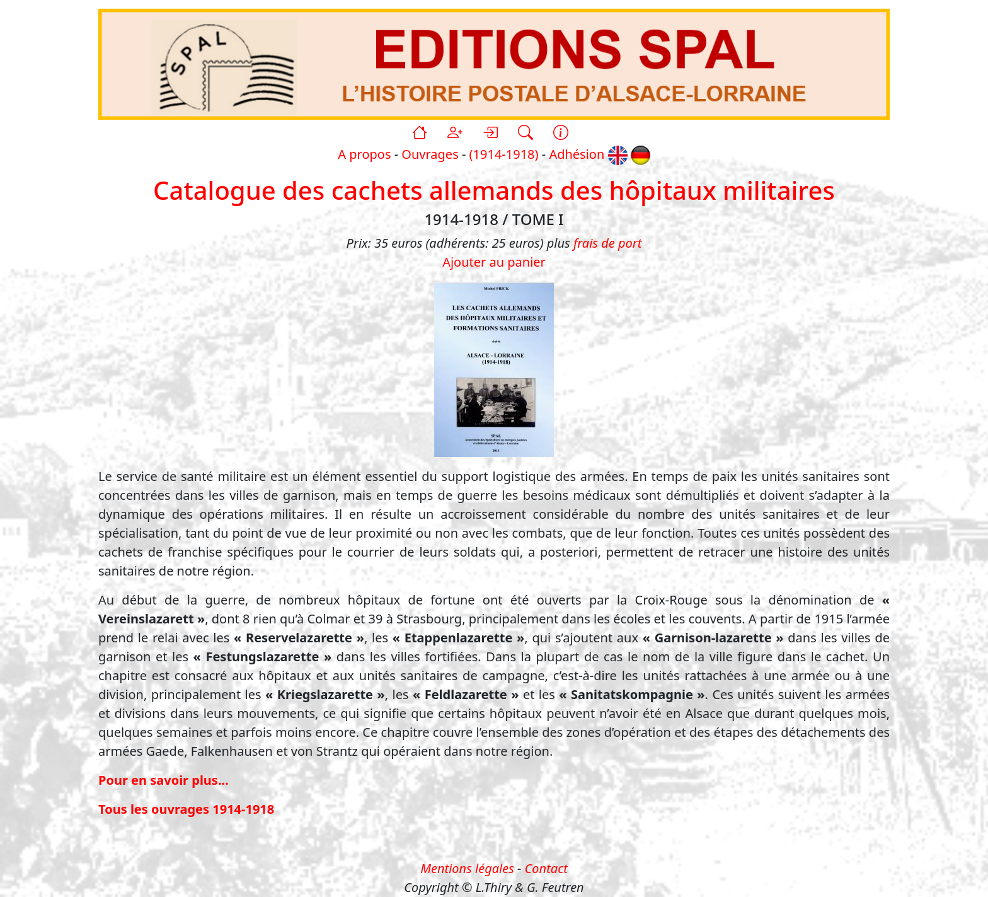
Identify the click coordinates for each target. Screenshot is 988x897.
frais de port (607, 243)
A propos (364, 154)
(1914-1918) (504, 154)
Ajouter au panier (494, 261)
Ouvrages (429, 154)
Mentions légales (467, 868)
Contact (546, 868)
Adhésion (576, 154)
